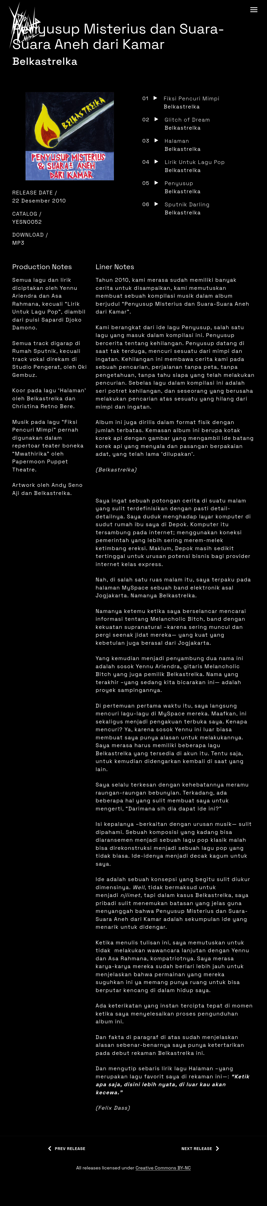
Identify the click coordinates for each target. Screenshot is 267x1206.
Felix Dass (113, 1107)
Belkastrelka (45, 61)
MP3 (18, 242)
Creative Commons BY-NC (163, 1168)
